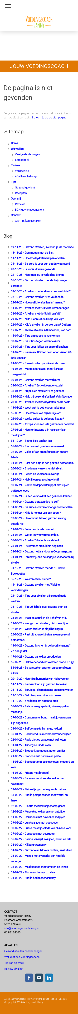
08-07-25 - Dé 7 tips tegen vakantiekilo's (35, 341)
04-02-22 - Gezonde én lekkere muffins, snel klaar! (41, 850)
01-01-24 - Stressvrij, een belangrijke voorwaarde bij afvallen (42, 559)
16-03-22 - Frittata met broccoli (30, 773)
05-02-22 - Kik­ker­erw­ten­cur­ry (28, 844)
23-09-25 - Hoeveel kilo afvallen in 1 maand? (38, 302)
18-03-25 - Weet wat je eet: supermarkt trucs (38, 407)
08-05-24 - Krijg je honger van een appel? (36, 512)
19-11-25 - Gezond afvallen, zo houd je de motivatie (42, 247)
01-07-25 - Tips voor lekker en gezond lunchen (39, 346)
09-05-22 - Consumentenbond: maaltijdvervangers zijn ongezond (41, 720)
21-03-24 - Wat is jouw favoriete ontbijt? (35, 535)
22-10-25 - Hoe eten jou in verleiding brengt (37, 274)
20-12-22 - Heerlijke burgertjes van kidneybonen (40, 678)
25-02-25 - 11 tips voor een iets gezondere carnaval (42, 424)
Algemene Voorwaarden (15, 999)
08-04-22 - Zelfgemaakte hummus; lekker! (36, 728)
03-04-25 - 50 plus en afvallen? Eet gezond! (37, 391)
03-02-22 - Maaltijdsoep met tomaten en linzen (39, 867)
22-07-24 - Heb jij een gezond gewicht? (35, 479)
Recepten (21, 193)
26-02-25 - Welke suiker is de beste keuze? (37, 418)
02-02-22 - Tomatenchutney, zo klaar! (33, 872)
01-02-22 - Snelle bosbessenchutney (33, 878)
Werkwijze (17, 148)
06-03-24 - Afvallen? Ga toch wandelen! (35, 540)
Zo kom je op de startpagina (49, 117)
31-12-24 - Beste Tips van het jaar (31, 441)
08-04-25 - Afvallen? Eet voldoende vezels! (37, 385)
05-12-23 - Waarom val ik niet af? (31, 579)
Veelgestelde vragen (27, 154)
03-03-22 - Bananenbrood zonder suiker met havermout (37, 781)
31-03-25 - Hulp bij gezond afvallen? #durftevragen (42, 396)
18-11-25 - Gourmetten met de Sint (32, 252)
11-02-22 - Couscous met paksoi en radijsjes (38, 817)
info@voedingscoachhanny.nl (21, 928)
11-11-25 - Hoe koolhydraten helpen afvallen (38, 258)
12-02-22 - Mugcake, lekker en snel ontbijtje (38, 811)
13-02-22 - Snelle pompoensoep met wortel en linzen (39, 797)
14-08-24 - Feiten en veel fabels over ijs (35, 474)
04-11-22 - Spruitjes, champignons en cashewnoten (42, 690)
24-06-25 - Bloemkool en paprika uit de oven (38, 363)
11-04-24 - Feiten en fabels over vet (32, 529)
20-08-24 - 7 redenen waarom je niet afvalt (36, 468)
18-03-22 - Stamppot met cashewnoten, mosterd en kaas (42, 764)
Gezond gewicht (25, 187)
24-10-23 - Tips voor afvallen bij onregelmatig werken (38, 598)
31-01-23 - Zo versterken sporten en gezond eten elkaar (41, 670)
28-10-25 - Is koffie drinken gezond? (33, 269)
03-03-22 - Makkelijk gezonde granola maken (38, 789)
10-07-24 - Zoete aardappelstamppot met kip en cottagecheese (40, 487)
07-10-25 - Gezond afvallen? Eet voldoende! (37, 297)
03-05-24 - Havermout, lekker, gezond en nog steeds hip (38, 521)
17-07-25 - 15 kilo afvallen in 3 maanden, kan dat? (41, 330)
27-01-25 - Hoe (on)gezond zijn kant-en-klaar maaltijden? (38, 432)
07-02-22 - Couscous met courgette (33, 833)
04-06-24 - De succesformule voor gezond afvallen (41, 507)
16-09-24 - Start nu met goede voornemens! (37, 446)
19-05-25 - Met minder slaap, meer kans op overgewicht (37, 371)
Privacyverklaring (36, 999)
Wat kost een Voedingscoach (22, 957)
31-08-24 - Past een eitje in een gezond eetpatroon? (42, 463)
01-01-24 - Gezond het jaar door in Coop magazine (41, 551)
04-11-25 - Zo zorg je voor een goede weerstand (40, 263)
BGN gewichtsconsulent (29, 209)
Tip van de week (14, 963)
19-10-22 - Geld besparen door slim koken (36, 695)
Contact (15, 215)
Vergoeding (22, 171)
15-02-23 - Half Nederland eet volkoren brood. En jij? (42, 662)
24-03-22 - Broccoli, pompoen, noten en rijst (38, 750)
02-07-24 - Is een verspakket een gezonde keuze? (41, 496)
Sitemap (63, 999)
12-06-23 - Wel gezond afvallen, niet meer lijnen (40, 623)
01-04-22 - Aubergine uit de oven (31, 745)
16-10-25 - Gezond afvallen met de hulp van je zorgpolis (39, 283)
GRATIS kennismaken (28, 220)
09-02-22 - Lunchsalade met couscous (34, 822)
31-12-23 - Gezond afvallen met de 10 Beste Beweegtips (38, 570)
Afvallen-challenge (26, 176)
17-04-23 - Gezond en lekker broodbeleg (36, 656)
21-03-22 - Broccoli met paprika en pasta (36, 756)
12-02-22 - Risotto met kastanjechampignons (38, 806)
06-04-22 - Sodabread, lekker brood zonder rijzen (41, 734)
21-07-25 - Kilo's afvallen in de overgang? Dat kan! (41, 324)
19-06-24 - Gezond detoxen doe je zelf (34, 501)
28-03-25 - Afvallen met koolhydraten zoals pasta (40, 402)
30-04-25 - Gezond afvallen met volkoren (35, 380)
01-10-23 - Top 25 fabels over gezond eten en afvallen (39, 609)
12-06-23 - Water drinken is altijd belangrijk (37, 629)
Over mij (16, 198)
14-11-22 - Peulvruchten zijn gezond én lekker (39, 684)
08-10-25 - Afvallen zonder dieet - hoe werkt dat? (41, 291)
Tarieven (16, 165)
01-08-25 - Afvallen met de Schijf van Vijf (35, 313)
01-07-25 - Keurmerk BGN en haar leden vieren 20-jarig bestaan (41, 355)
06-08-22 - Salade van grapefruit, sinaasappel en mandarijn (40, 709)
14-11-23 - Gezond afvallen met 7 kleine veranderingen (35, 587)
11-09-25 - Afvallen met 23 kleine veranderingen (40, 308)
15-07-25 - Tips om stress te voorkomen (35, 335)
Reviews (20, 204)
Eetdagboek (22, 160)
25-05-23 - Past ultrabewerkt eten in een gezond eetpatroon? (40, 637)
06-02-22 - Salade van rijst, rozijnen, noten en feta (41, 839)
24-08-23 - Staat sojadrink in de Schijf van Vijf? (39, 618)
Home (14, 143)
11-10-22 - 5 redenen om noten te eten (34, 701)
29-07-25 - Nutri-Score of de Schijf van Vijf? (37, 319)
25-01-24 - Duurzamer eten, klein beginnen (37, 546)
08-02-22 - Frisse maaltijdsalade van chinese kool (41, 828)
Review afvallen (13, 968)
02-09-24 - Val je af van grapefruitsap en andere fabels (39, 454)
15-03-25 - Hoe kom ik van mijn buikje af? (36, 413)
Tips (13, 182)
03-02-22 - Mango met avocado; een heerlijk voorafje (38, 858)
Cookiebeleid (51, 999)
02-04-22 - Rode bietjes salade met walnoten (38, 739)
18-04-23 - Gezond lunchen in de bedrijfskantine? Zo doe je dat (41, 648)
